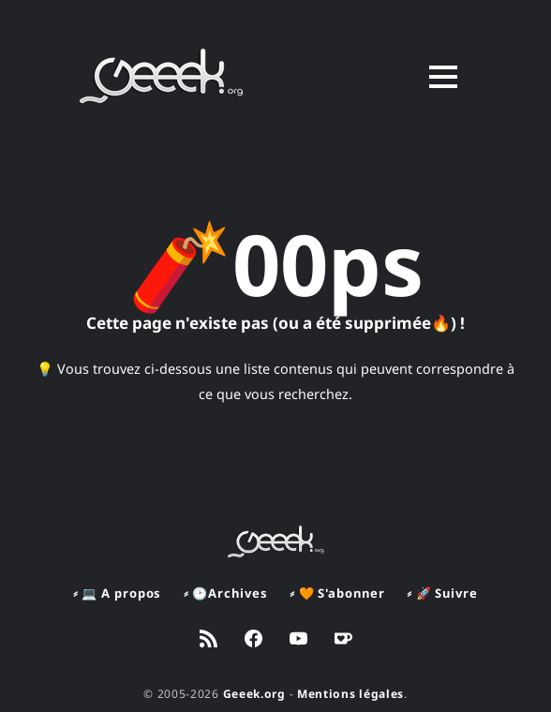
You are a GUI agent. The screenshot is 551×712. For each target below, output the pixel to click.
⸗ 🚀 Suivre (442, 593)
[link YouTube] (298, 641)
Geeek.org (254, 694)
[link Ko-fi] (343, 641)
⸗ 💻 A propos (117, 593)
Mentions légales (350, 694)
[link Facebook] (253, 641)
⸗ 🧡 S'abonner (337, 593)
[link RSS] (208, 641)
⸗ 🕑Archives (225, 593)
